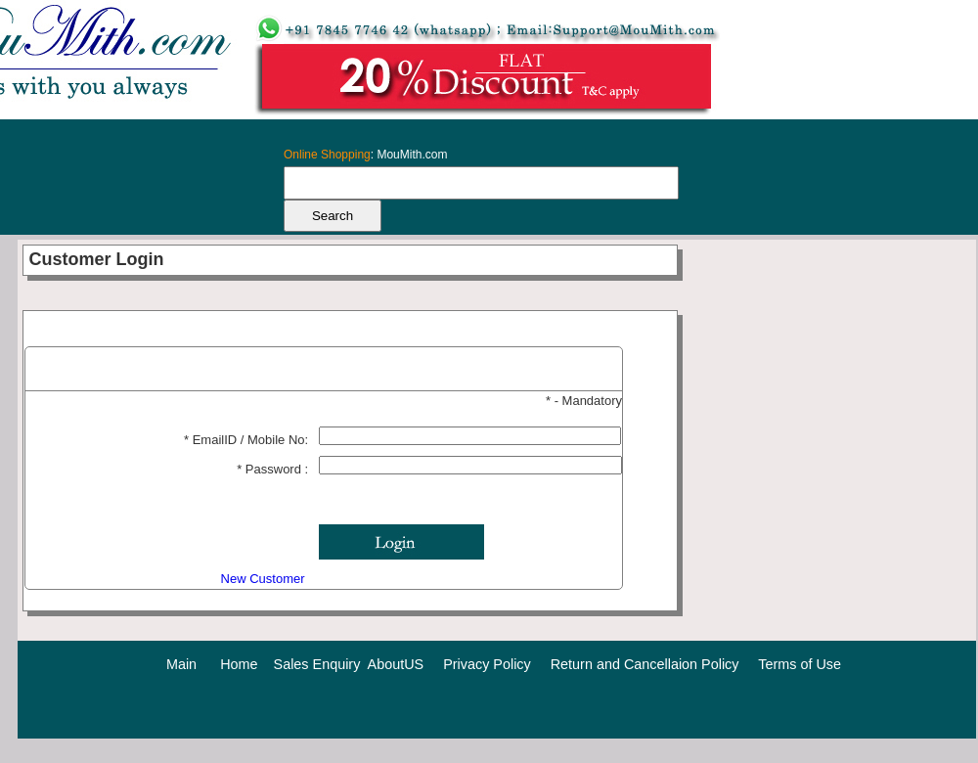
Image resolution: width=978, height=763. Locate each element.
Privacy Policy (487, 664)
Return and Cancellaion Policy (645, 664)
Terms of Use (799, 664)
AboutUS (396, 664)
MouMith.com (412, 154)
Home (238, 664)
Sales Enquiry (317, 664)
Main (181, 664)
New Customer (265, 578)
